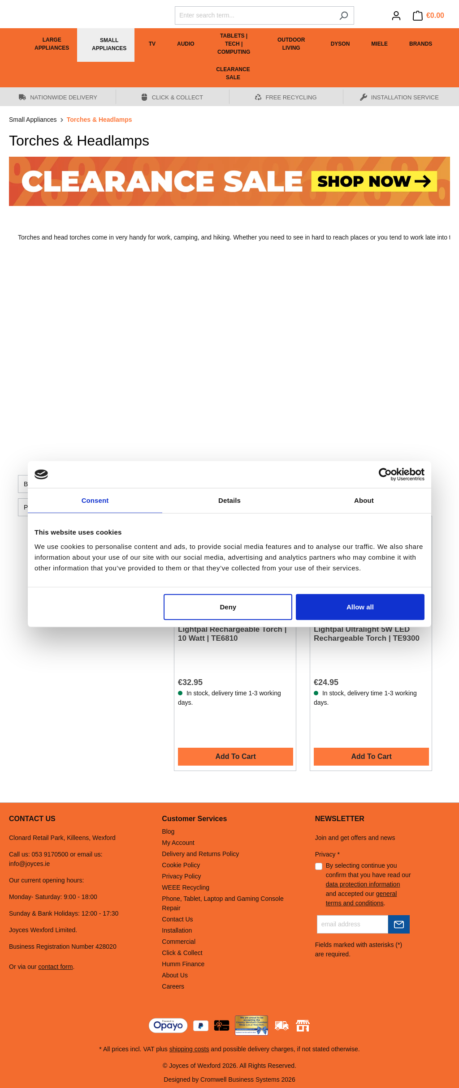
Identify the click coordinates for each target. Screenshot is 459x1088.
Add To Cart (236, 756)
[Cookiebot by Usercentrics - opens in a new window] (385, 474)
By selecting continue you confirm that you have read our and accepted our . (368, 884)
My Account (178, 842)
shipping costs (189, 1049)
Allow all (360, 606)
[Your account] (396, 16)
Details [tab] (229, 500)
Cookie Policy (181, 865)
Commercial (178, 941)
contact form (55, 966)
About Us (175, 975)
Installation (177, 930)
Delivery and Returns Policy (200, 853)
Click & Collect (182, 952)
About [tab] (364, 500)
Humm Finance (183, 964)
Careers (173, 986)
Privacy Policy (181, 876)
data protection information (363, 884)
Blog (168, 831)
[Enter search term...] (254, 15)
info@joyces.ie (29, 863)
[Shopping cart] (428, 16)
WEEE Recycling (185, 887)
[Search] (343, 15)
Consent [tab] (95, 500)
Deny (228, 606)
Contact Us (177, 919)
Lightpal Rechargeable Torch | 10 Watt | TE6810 (232, 634)
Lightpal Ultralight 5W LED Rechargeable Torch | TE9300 (367, 634)
